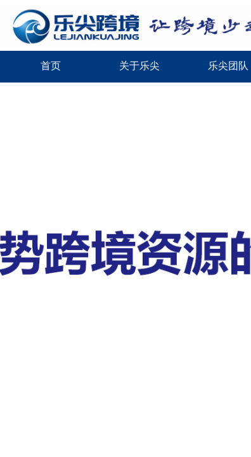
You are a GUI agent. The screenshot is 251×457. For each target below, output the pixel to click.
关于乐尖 (139, 65)
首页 (51, 65)
